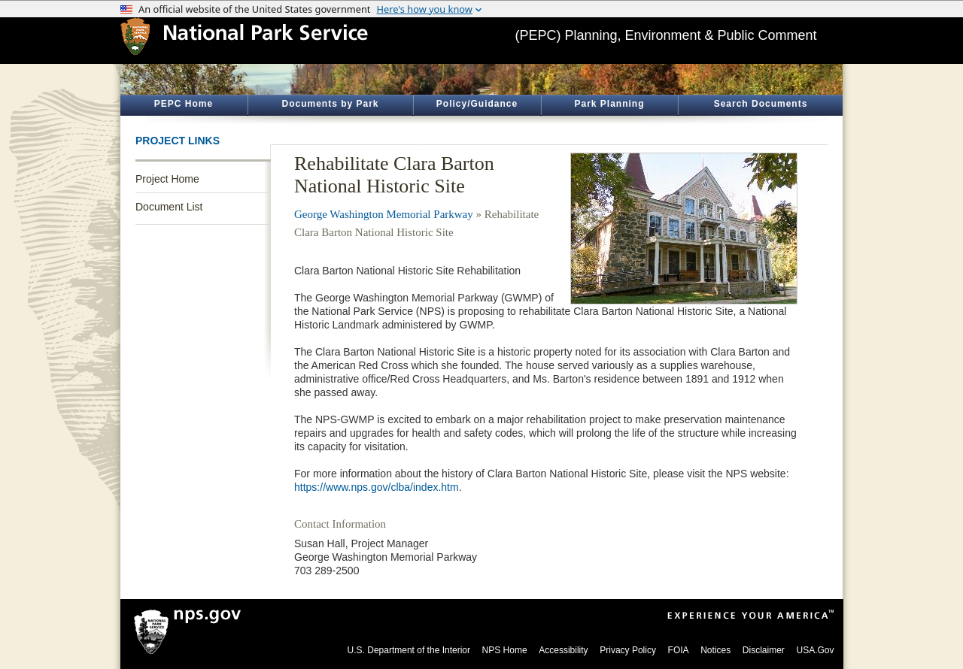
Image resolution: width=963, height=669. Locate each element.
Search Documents (761, 103)
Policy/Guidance (477, 103)
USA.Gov (815, 650)
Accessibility (563, 650)
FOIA (678, 650)
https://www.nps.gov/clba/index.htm (376, 487)
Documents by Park (329, 103)
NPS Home (504, 650)
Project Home (167, 179)
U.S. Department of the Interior (409, 650)
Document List (168, 207)
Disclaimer (764, 650)
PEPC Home (183, 103)
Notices (715, 650)
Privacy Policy (628, 650)
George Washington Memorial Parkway (383, 214)
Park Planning (609, 103)
